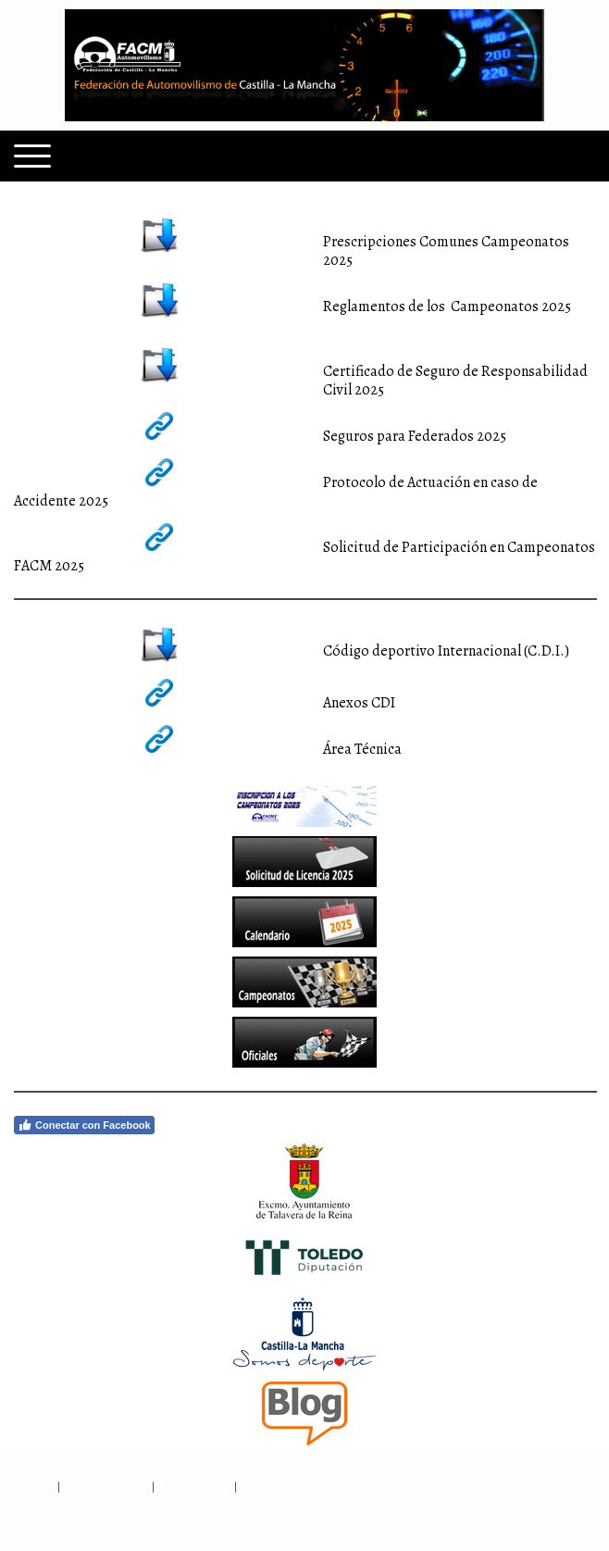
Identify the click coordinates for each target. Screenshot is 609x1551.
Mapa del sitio (268, 1487)
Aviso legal (32, 1487)
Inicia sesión (35, 1524)
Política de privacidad (106, 1487)
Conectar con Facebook (84, 1125)
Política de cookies (194, 1487)
